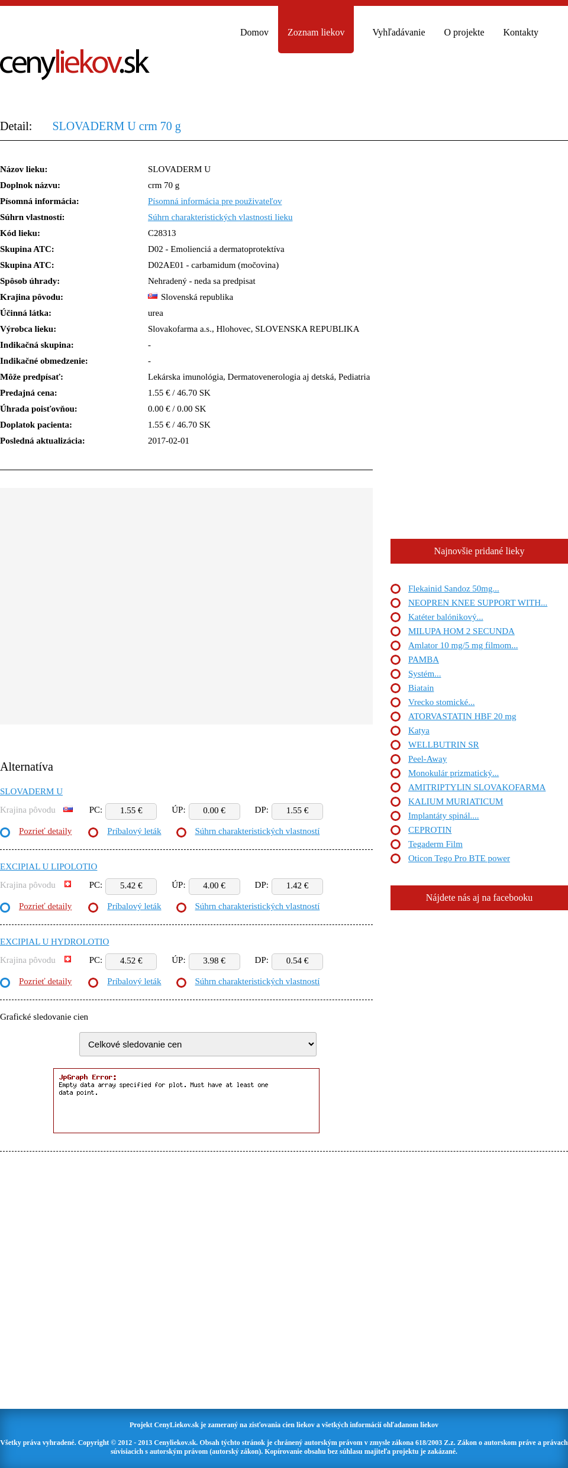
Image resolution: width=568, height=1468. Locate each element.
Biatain (421, 688)
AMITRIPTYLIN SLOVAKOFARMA (477, 787)
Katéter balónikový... (445, 617)
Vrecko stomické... (441, 702)
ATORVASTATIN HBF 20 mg (462, 716)
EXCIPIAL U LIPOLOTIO (48, 866)
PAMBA (423, 659)
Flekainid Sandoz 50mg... (453, 588)
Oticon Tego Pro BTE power (459, 858)
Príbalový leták (134, 831)
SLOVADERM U (31, 791)
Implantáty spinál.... (443, 815)
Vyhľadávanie (398, 32)
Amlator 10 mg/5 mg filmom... (463, 645)
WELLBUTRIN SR (443, 744)
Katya (419, 730)
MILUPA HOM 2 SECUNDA (461, 631)
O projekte (464, 32)
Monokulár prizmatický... (453, 773)
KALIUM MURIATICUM (455, 801)
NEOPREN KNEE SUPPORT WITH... (477, 602)
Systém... (424, 673)
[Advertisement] (111, 614)
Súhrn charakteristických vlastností (257, 831)
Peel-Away (427, 759)
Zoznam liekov (316, 32)
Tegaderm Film (435, 844)
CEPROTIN (429, 830)
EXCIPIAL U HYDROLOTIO (54, 941)
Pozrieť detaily (45, 831)
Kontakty (521, 32)
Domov (254, 32)
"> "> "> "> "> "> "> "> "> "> (198, 1044)
